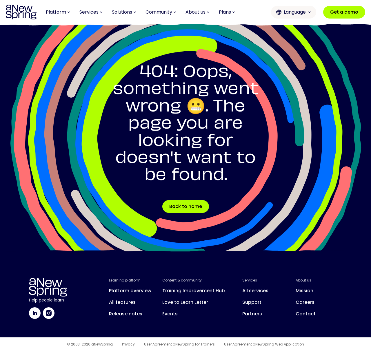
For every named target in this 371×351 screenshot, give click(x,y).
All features (122, 302)
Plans (227, 12)
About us (198, 12)
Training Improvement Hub (193, 290)
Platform (58, 12)
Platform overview (130, 290)
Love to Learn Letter (185, 302)
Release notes (125, 313)
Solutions (124, 12)
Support (251, 302)
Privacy (128, 344)
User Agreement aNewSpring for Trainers (179, 344)
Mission (304, 290)
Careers (305, 302)
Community (161, 12)
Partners (252, 313)
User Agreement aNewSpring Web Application (264, 344)
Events (170, 313)
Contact (306, 313)
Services (91, 12)
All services (255, 290)
